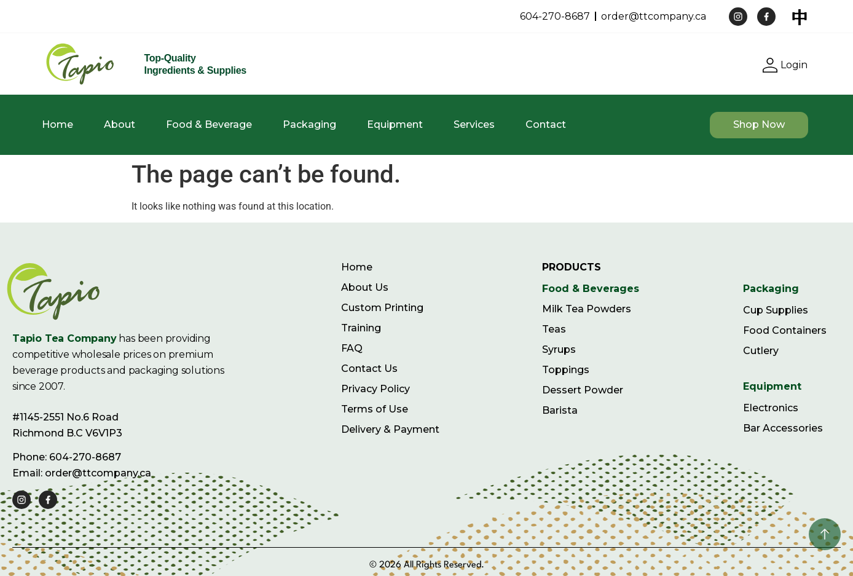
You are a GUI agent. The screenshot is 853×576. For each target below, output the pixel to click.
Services (474, 124)
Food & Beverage (209, 124)
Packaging (309, 124)
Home (57, 124)
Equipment (395, 124)
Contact (545, 124)
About (119, 124)
